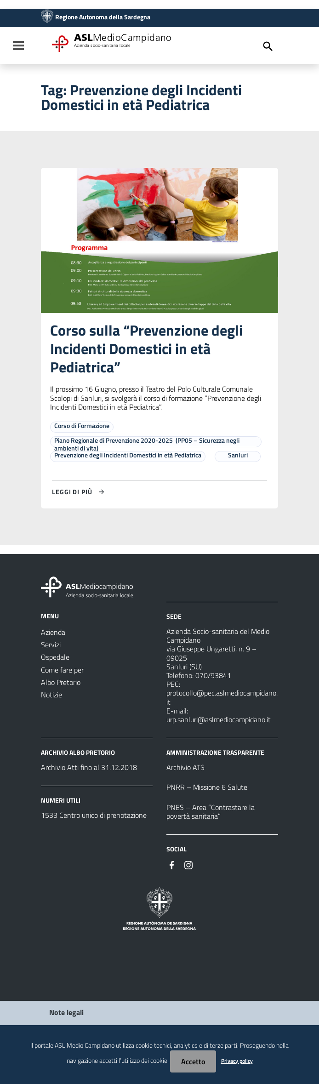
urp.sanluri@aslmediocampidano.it (218, 719)
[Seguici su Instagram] (188, 864)
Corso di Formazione (81, 425)
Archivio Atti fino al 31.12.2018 (89, 767)
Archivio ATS (185, 767)
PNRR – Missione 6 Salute (206, 787)
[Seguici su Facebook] (171, 864)
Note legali (66, 1012)
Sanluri (238, 455)
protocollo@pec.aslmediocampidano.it (222, 697)
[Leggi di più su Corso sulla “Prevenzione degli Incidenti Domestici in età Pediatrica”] (79, 491)
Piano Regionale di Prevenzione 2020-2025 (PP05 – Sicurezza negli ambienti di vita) (146, 444)
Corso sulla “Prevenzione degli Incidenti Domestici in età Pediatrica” (146, 348)
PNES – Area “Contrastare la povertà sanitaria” (210, 812)
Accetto (193, 1061)
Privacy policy (237, 1060)
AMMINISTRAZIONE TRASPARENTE (215, 752)
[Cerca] (268, 46)
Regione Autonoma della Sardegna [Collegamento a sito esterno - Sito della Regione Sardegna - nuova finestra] (102, 17)
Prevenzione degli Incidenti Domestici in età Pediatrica (127, 455)
